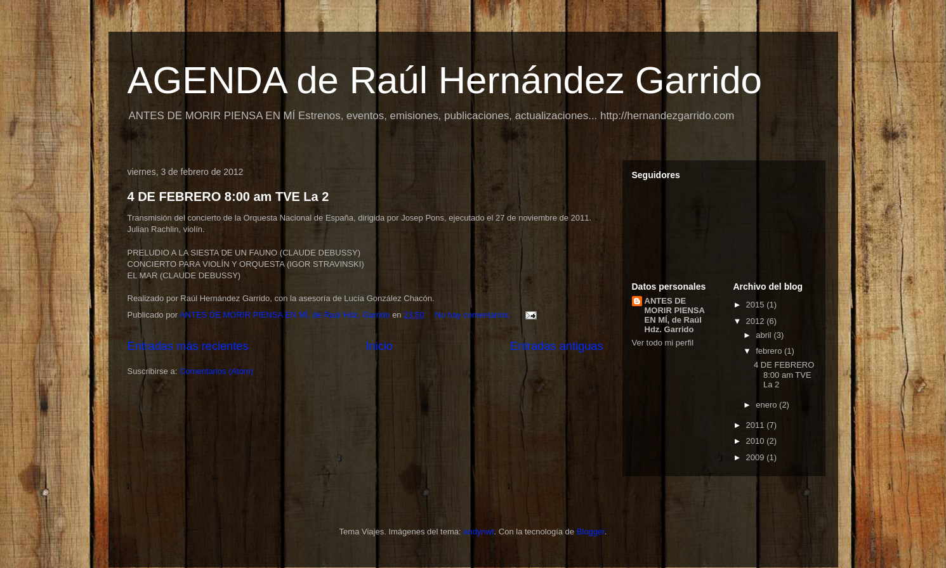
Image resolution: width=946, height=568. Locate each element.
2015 (756, 304)
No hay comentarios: (474, 315)
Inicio (378, 346)
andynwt (478, 531)
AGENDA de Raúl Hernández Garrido (445, 80)
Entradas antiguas (556, 346)
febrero (770, 351)
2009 (756, 457)
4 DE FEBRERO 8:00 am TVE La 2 (228, 196)
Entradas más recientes (188, 346)
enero (767, 405)
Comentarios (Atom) (216, 371)
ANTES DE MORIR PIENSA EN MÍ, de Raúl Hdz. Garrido (675, 315)
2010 (756, 441)
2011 (756, 425)
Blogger (591, 531)
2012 (756, 321)
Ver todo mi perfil (663, 342)
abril (764, 335)
